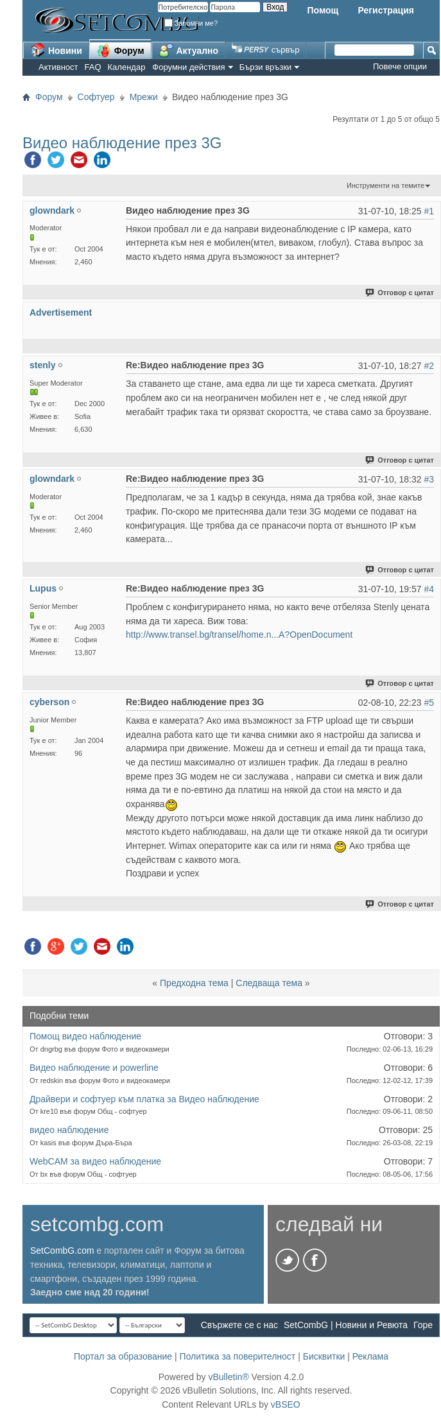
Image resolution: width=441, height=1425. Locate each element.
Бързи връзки (265, 67)
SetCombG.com (62, 1250)
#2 (429, 366)
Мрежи (144, 97)
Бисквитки (324, 1356)
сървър (265, 50)
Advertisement (61, 312)
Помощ (322, 10)
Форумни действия (188, 67)
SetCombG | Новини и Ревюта (346, 1325)
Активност (58, 67)
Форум (120, 50)
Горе (423, 1325)
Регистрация (386, 10)
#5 (429, 702)
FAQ (93, 67)
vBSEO (285, 1404)
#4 (429, 589)
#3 (429, 479)
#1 (429, 211)
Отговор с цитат (400, 292)
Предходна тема (194, 983)
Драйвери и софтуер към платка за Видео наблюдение (144, 1099)
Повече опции (400, 66)
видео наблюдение (69, 1130)
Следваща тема (269, 983)
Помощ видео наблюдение (85, 1036)
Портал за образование (123, 1356)
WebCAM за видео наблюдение (95, 1161)
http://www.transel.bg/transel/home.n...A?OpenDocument (239, 634)
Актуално (189, 50)
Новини (56, 50)
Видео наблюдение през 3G (121, 142)
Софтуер (96, 97)
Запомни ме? (191, 23)
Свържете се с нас (239, 1325)
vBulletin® (228, 1377)
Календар (127, 67)
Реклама (370, 1356)
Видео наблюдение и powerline (94, 1067)
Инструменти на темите (385, 185)
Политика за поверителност (238, 1356)
